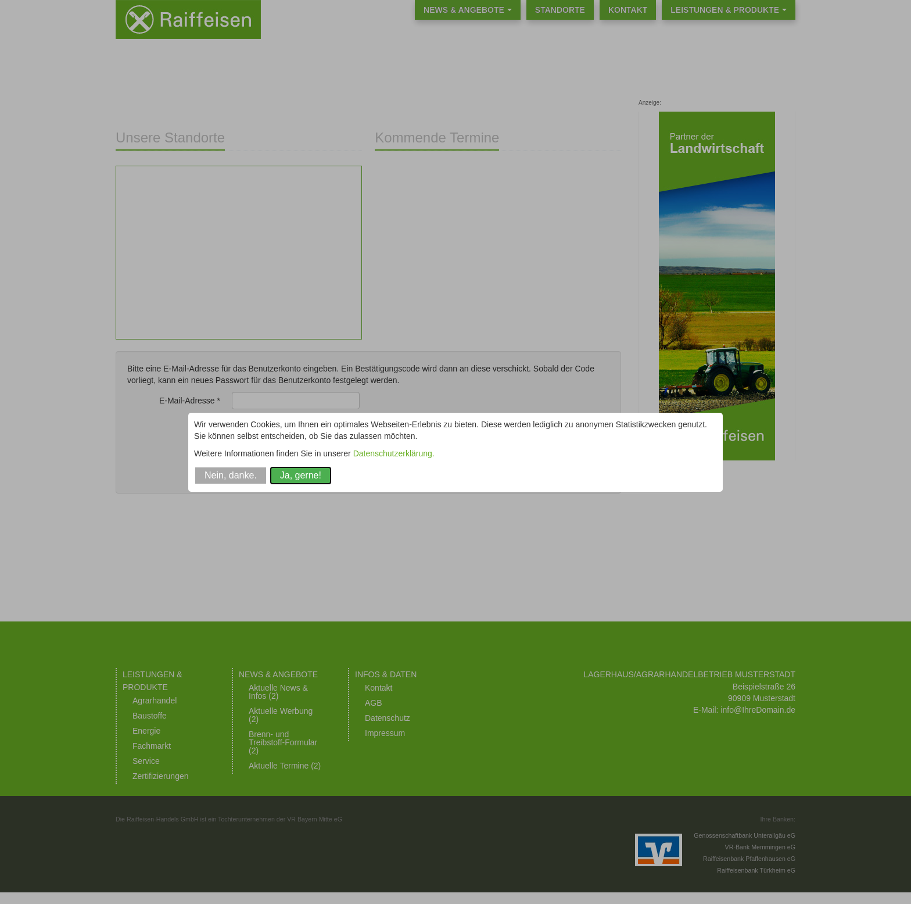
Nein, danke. (231, 475)
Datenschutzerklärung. (394, 453)
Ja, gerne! (300, 475)
